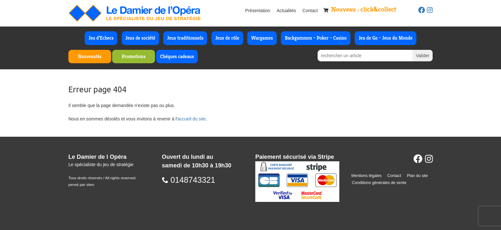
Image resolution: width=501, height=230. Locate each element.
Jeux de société (140, 38)
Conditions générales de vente (379, 182)
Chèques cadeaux (177, 56)
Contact (310, 10)
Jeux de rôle (227, 38)
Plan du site (417, 175)
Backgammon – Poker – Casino (316, 38)
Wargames (262, 38)
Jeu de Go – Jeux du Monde (385, 38)
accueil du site (191, 118)
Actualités (286, 10)
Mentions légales (366, 175)
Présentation (257, 10)
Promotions (133, 56)
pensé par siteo (81, 184)
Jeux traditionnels (185, 38)
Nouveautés (90, 56)
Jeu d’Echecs (101, 38)
